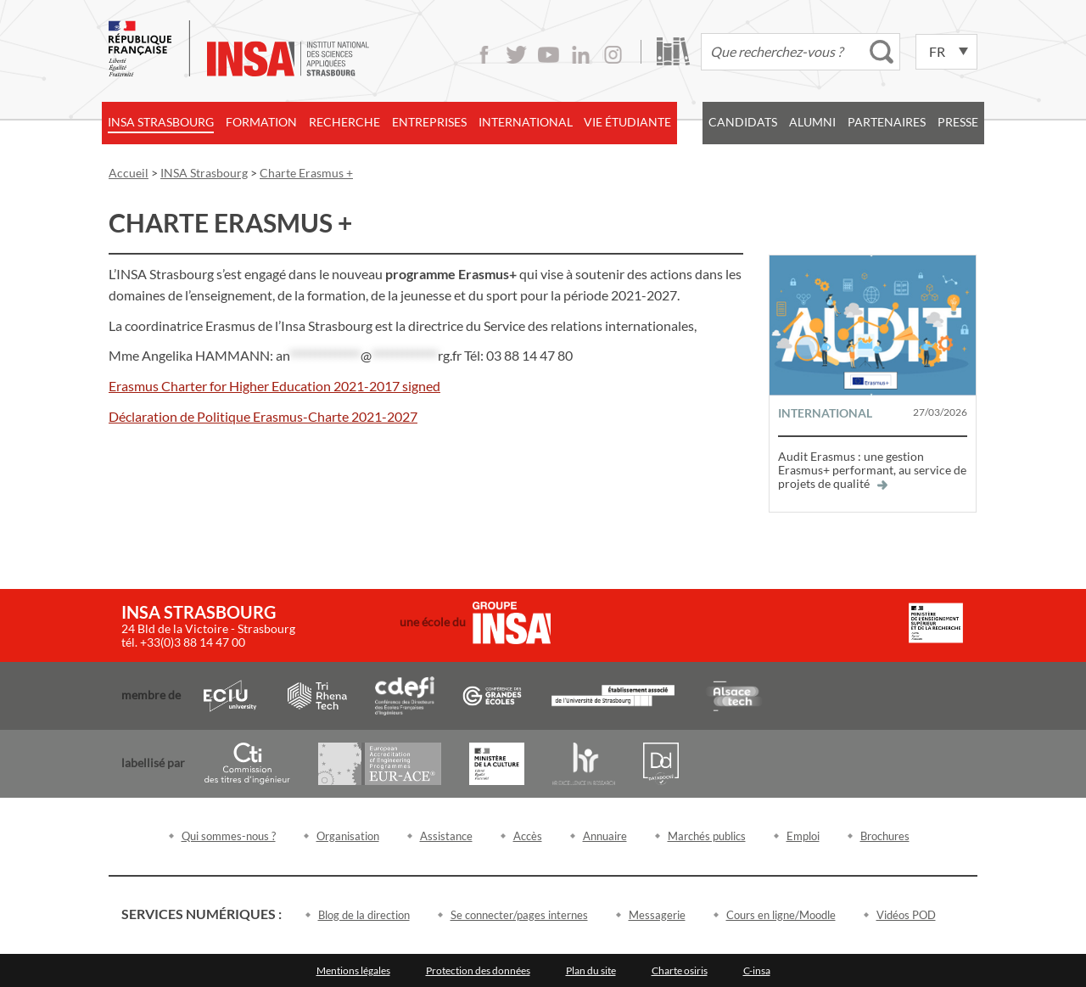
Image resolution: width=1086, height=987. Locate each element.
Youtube (548, 55)
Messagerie (657, 915)
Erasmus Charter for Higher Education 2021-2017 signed (274, 386)
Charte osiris (680, 970)
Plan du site (591, 970)
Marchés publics (707, 836)
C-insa (756, 970)
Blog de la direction (364, 915)
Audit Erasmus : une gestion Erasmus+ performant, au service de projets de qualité (872, 470)
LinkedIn (580, 55)
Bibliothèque (673, 51)
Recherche (344, 122)
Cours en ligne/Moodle (781, 915)
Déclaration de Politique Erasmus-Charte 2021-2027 (263, 416)
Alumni (812, 122)
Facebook (484, 55)
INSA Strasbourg (161, 122)
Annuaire (605, 836)
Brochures (885, 836)
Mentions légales (353, 970)
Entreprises (429, 122)
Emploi (803, 836)
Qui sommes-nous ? (229, 836)
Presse (958, 122)
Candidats (742, 122)
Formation (261, 122)
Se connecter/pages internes (519, 915)
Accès (527, 836)
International (526, 122)
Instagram (613, 55)
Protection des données (478, 970)
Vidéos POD (906, 915)
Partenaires (887, 122)
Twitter (516, 55)
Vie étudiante (627, 122)
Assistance (446, 836)
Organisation (347, 836)
